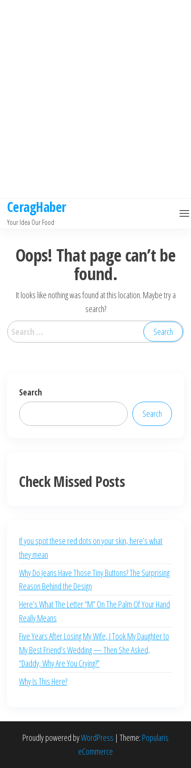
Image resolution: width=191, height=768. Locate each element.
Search (30, 392)
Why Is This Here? (43, 681)
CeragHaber (36, 207)
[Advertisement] (92, 99)
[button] (184, 213)
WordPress (97, 737)
